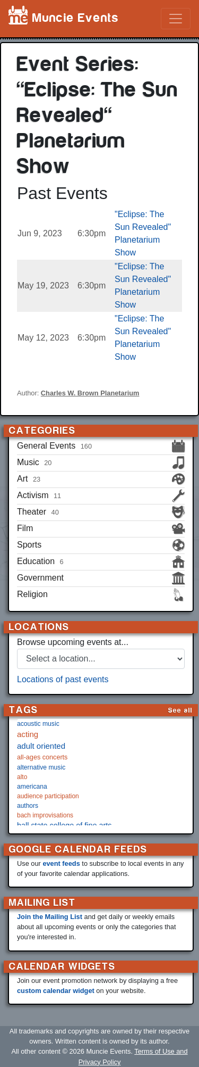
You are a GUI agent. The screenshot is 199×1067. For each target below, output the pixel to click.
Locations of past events (63, 679)
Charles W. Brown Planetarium (90, 393)
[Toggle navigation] (176, 18)
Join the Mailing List (49, 917)
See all (180, 710)
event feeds (61, 863)
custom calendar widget (55, 991)
